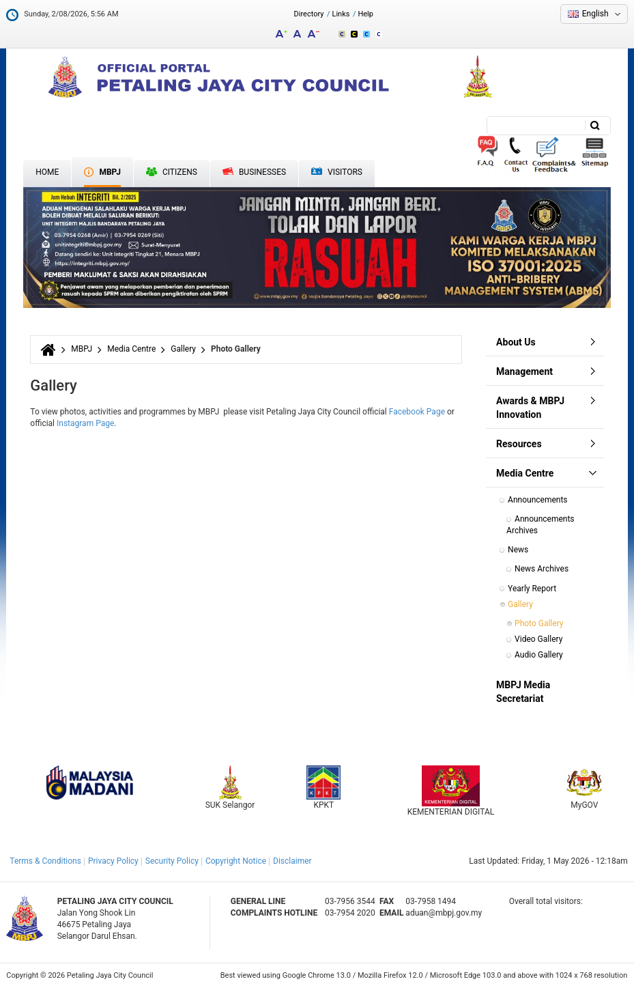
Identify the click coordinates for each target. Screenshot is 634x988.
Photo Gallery (539, 623)
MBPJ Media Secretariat (523, 691)
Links (341, 14)
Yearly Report (532, 588)
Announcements (537, 500)
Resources (519, 443)
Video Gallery (538, 639)
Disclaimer (292, 861)
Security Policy (172, 861)
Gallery (183, 349)
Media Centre (131, 349)
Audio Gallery (539, 655)
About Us (516, 342)
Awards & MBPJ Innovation (530, 407)
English (595, 13)
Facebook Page (417, 412)
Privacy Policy (113, 861)
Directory (309, 14)
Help (365, 14)
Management (524, 371)
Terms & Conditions (45, 861)
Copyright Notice (235, 861)
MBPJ (81, 349)
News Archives (541, 569)
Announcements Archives (541, 524)
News (518, 549)
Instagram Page (85, 423)
